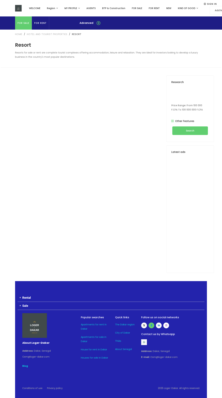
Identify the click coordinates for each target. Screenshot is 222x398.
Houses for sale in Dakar (94, 357)
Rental (26, 297)
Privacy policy (55, 388)
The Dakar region (125, 324)
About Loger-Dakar (36, 343)
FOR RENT (40, 23)
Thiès (118, 341)
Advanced (86, 23)
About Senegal (123, 349)
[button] (111, 298)
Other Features (182, 121)
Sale (25, 305)
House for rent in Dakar (94, 349)
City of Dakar (122, 332)
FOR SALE (23, 23)
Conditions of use (32, 388)
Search (190, 130)
